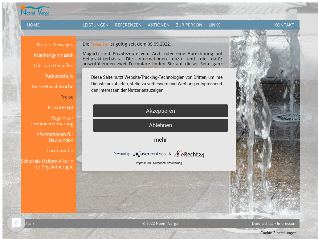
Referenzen (128, 25)
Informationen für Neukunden (54, 137)
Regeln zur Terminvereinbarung (51, 121)
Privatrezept (60, 107)
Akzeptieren (160, 110)
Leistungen (96, 25)
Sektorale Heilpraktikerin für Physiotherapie (47, 164)
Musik (29, 223)
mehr (160, 139)
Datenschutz (263, 223)
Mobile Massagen (55, 44)
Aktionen (159, 25)
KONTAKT (284, 25)
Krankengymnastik (53, 55)
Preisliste (99, 44)
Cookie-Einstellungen (278, 232)
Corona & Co (60, 150)
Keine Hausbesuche (52, 86)
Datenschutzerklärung (167, 163)
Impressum (286, 223)
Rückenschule (58, 76)
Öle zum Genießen (53, 65)
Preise (66, 97)
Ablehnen (160, 125)
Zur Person (189, 25)
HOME (33, 25)
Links (215, 25)
